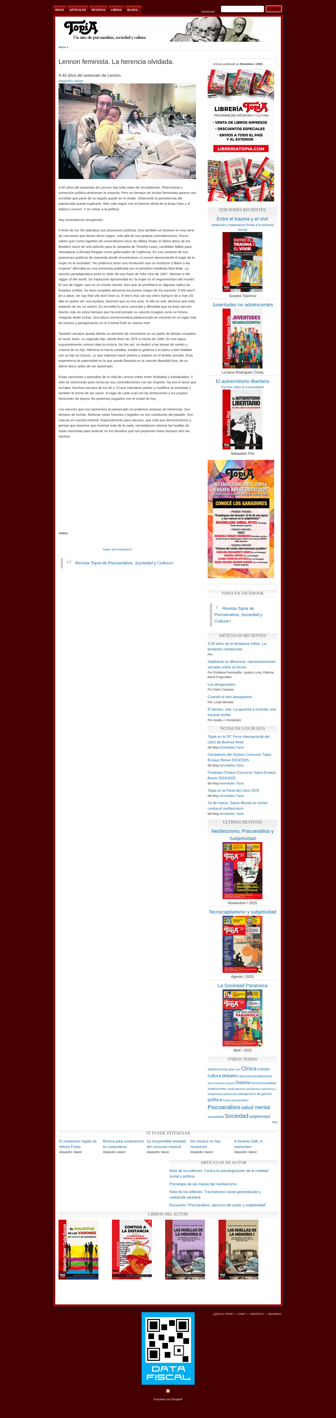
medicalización (236, 1089)
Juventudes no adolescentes (242, 304)
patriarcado (230, 1094)
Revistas (98, 10)
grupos (230, 1083)
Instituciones (217, 1089)
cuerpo (263, 1069)
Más (274, 1122)
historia (243, 1082)
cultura (214, 1075)
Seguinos (274, 1314)
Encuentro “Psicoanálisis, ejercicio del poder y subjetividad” (217, 1205)
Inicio (59, 10)
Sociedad (236, 1116)
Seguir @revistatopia (117, 549)
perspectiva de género (255, 1094)
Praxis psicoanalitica (235, 1100)
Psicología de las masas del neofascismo (203, 1184)
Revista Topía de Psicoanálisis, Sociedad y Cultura (124, 563)
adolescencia (218, 1069)
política (215, 1099)
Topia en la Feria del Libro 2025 (233, 790)
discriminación (217, 1083)
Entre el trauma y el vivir (242, 219)
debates (230, 1075)
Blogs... (133, 10)
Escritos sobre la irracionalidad (242, 387)
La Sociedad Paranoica (243, 985)
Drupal (176, 1399)
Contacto (257, 1314)
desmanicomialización (255, 1076)
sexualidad (216, 1117)
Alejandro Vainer (71, 81)
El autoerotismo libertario (242, 381)
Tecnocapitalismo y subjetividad (242, 912)
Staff (242, 1314)
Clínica (248, 1068)
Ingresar (208, 11)
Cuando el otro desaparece (230, 697)
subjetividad (259, 1116)
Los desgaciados (221, 684)
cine (237, 1069)
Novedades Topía (231, 747)
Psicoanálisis (224, 1107)
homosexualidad (263, 1083)
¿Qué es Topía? (223, 1314)
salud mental (255, 1107)
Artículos (77, 10)
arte (231, 1069)
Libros (116, 10)
